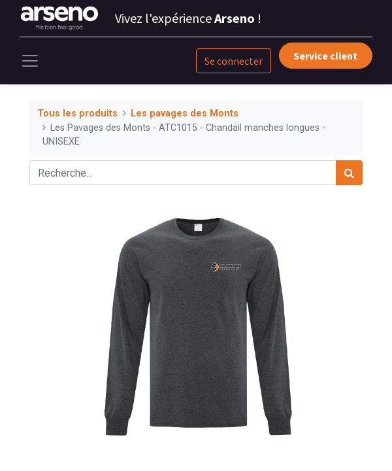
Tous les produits (77, 113)
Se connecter (233, 60)
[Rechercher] (349, 172)
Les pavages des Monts (184, 113)
